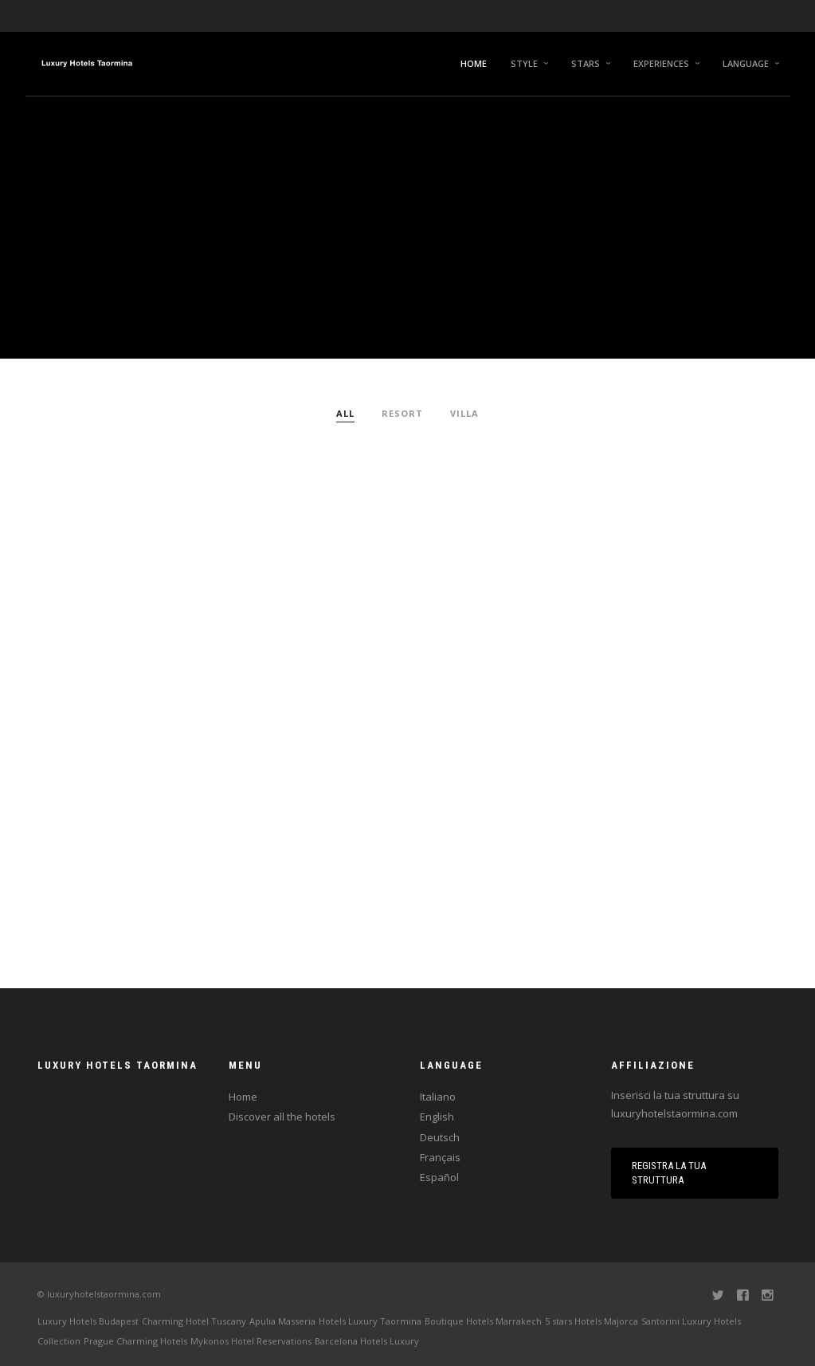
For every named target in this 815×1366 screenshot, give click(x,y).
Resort (402, 413)
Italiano (438, 1096)
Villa (464, 413)
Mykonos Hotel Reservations (251, 1341)
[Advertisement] (407, 540)
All (345, 413)
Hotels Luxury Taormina (370, 1321)
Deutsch (440, 1137)
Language (746, 63)
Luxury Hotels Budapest (88, 1321)
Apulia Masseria (282, 1321)
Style (524, 63)
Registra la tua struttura (669, 1173)
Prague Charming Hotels (135, 1341)
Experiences (661, 63)
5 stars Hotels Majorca (591, 1321)
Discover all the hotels (282, 1116)
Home (473, 63)
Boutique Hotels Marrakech (483, 1321)
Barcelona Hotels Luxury (367, 1341)
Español (439, 1177)
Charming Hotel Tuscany (194, 1321)
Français (440, 1157)
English (437, 1116)
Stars (585, 63)
